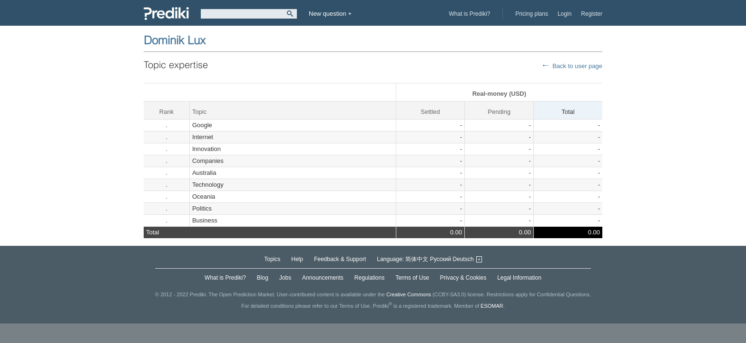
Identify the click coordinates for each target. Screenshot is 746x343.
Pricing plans (531, 13)
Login (564, 13)
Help (297, 259)
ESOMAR (492, 306)
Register (591, 13)
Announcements (323, 277)
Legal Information (519, 277)
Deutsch (463, 259)
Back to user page (577, 66)
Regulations (369, 277)
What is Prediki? (470, 13)
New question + (330, 13)
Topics (272, 259)
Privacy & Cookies (463, 277)
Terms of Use (412, 277)
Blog (262, 277)
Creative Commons (408, 294)
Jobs (285, 277)
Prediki (166, 13)
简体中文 (416, 259)
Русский (441, 259)
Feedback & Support (340, 259)
